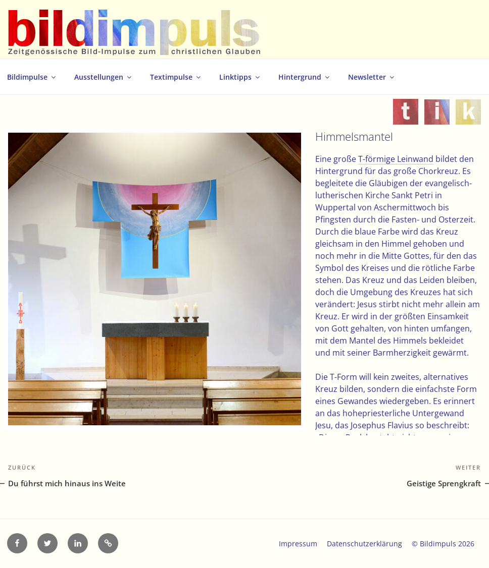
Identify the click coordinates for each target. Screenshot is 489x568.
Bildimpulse (32, 77)
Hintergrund (304, 77)
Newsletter (372, 77)
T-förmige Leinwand (395, 158)
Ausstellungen (103, 77)
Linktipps (240, 77)
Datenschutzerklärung (364, 543)
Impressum (298, 543)
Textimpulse (176, 77)
